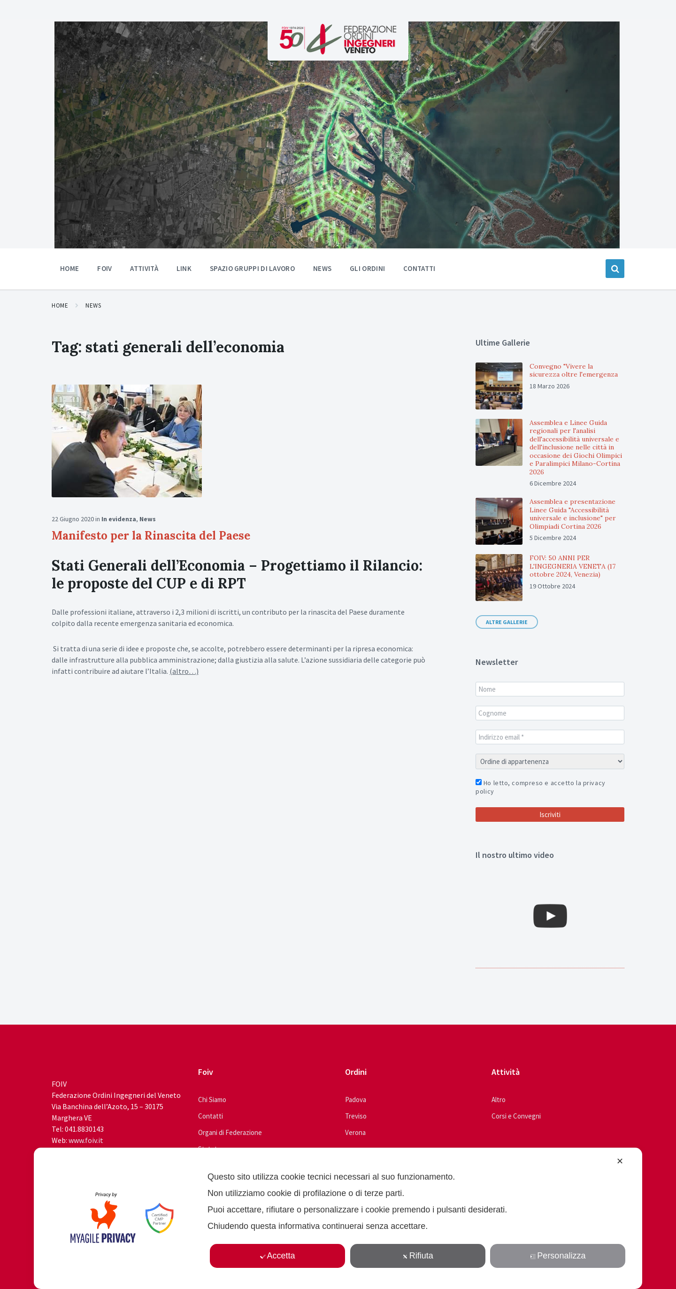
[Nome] (550, 689)
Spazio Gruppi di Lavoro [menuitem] (252, 268)
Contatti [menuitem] (419, 268)
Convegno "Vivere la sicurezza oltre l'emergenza (574, 370)
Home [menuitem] (69, 268)
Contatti (210, 1115)
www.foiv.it (86, 1140)
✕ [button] (619, 1161)
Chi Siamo (212, 1099)
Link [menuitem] (184, 268)
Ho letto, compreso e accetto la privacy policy (540, 787)
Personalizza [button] (558, 1255)
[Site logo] (338, 51)
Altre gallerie (507, 621)
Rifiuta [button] (417, 1255)
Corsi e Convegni (516, 1115)
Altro (499, 1099)
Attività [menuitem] (144, 268)
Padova (355, 1099)
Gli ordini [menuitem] (367, 268)
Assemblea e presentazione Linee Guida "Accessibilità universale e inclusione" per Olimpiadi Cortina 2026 (573, 514)
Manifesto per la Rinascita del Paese (151, 535)
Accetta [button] (277, 1255)
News (93, 305)
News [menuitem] (322, 268)
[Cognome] (550, 713)
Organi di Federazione (230, 1132)
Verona (355, 1132)
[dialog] (338, 1218)
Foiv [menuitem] (104, 268)
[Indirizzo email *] (550, 737)
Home (60, 305)
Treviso (356, 1115)
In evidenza (118, 519)
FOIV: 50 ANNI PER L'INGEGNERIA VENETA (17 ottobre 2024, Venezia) (572, 566)
